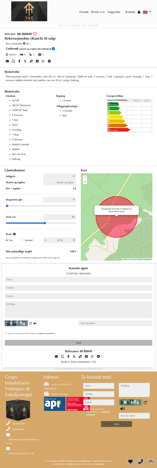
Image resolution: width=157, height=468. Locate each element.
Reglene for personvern (102, 461)
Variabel (29, 240)
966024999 (84, 273)
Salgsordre (114, 12)
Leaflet (124, 259)
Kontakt (130, 12)
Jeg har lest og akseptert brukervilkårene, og (31, 333)
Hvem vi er (98, 12)
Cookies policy (59, 464)
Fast (11, 240)
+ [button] (85, 177)
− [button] (85, 182)
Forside (84, 12)
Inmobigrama (99, 464)
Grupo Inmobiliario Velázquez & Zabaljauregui (71, 461)
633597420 (72, 273)
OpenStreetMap (136, 259)
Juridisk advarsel (73, 464)
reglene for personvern (47, 333)
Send (78, 342)
